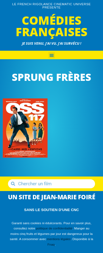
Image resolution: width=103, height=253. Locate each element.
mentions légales (59, 239)
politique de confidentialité (54, 228)
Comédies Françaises (51, 25)
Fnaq (51, 244)
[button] (51, 55)
